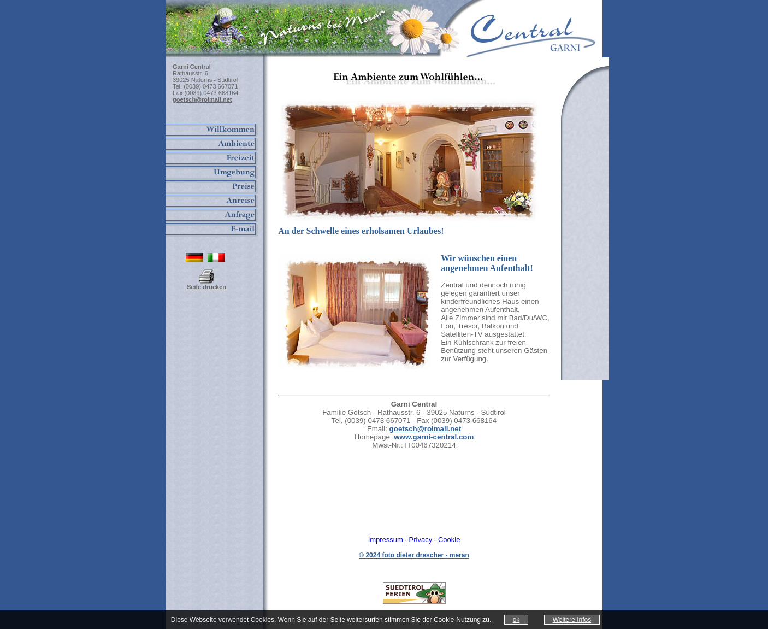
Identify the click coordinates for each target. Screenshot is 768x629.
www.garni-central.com (434, 437)
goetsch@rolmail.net (425, 429)
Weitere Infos (572, 620)
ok (516, 620)
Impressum (385, 540)
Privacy (421, 540)
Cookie (449, 540)
